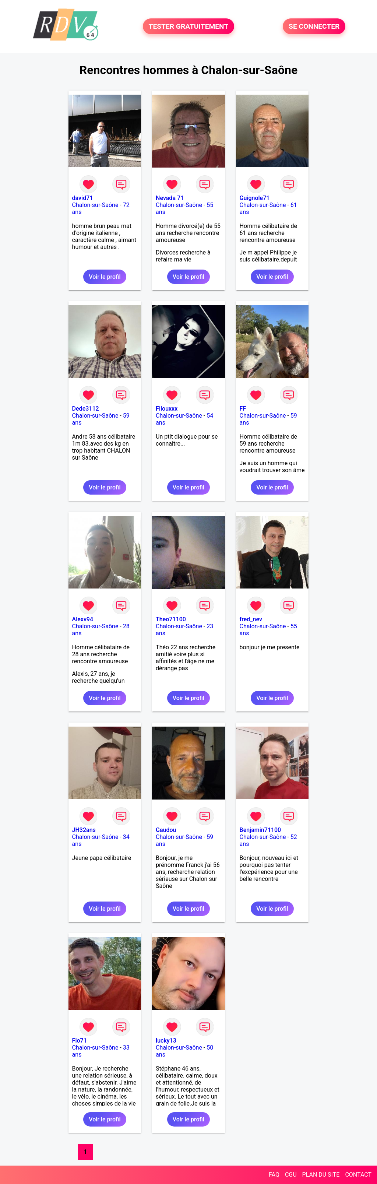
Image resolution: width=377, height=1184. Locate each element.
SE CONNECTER (314, 26)
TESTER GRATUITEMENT (189, 26)
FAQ (274, 1174)
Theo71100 (171, 619)
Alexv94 (82, 619)
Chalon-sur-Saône (95, 204)
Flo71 (79, 1040)
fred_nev (251, 619)
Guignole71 (255, 197)
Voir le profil (104, 276)
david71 (82, 197)
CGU (291, 1174)
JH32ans (84, 829)
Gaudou (166, 829)
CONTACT (358, 1174)
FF (243, 408)
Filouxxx (166, 408)
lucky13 (166, 1040)
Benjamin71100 (260, 829)
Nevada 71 (170, 197)
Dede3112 (85, 408)
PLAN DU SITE (321, 1174)
